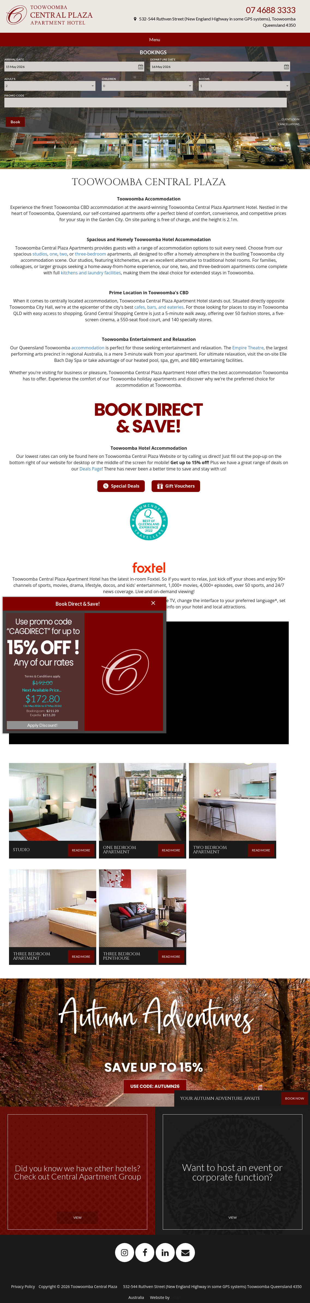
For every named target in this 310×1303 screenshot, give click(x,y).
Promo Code (14, 94)
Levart (176, 1297)
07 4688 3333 (271, 10)
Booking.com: (35, 669)
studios (39, 254)
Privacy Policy (23, 1286)
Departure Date (163, 58)
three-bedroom (90, 254)
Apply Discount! (42, 683)
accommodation (87, 348)
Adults (10, 77)
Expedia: (36, 673)
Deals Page (91, 469)
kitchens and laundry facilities (91, 273)
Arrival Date (14, 58)
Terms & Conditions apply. (43, 634)
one (53, 254)
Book (15, 121)
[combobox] (49, 86)
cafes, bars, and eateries (158, 307)
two (63, 254)
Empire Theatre (248, 348)
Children (109, 77)
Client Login (290, 119)
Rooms (204, 77)
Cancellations (288, 124)
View (77, 1217)
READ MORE (81, 850)
